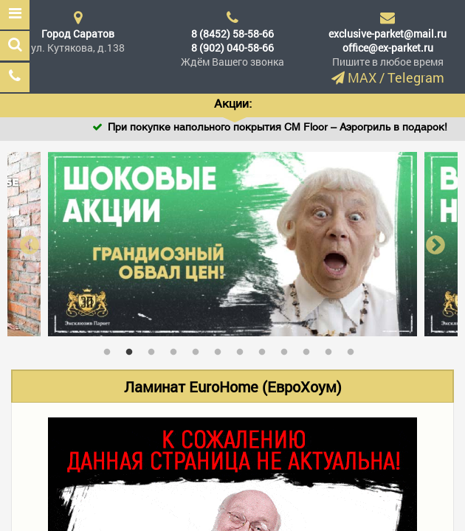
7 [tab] (243, 348)
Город (77, 34)
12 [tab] (354, 348)
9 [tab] (287, 348)
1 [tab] (110, 348)
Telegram (416, 77)
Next (435, 244)
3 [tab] (155, 348)
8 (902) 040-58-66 (232, 48)
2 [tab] (132, 348)
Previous (29, 244)
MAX (362, 77)
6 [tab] (221, 348)
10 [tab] (310, 348)
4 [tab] (177, 348)
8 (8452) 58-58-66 (232, 34)
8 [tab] (265, 348)
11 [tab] (332, 348)
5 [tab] (199, 348)
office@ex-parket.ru (387, 48)
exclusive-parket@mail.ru (387, 34)
